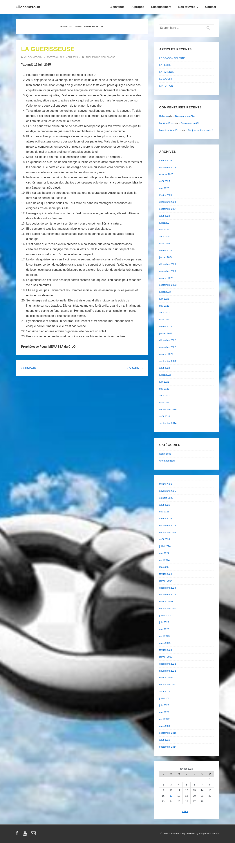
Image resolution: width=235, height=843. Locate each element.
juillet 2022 (165, 374)
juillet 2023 (165, 291)
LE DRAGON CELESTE (172, 58)
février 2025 (165, 195)
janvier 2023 (165, 333)
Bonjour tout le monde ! (200, 130)
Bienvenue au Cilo (185, 116)
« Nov (185, 811)
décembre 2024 (167, 202)
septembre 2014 (167, 423)
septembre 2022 (167, 361)
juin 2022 (164, 381)
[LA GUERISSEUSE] (70, 57)
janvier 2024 (165, 257)
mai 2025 (164, 188)
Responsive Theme (209, 833)
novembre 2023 (167, 271)
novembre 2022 (167, 347)
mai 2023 (164, 305)
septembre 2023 (167, 285)
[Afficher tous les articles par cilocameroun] (32, 57)
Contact (210, 6)
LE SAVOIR (165, 78)
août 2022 (164, 367)
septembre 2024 (167, 208)
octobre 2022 (166, 354)
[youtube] (25, 834)
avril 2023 (164, 312)
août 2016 (164, 416)
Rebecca (164, 116)
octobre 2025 (166, 174)
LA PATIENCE (166, 72)
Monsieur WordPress (170, 130)
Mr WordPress (166, 123)
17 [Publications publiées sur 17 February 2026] (171, 795)
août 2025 (164, 181)
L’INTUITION (166, 85)
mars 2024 (164, 243)
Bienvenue (117, 6)
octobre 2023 (166, 278)
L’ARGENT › (135, 367)
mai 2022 (164, 388)
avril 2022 (164, 395)
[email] (34, 834)
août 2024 (164, 215)
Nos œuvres (189, 6)
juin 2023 (164, 298)
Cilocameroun (28, 7)
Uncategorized (167, 460)
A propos (137, 6)
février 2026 (165, 160)
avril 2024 (164, 236)
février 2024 (165, 250)
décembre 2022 (167, 340)
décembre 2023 (167, 264)
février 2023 (165, 326)
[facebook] (18, 834)
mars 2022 (164, 402)
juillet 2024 (165, 222)
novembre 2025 (167, 167)
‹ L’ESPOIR (28, 367)
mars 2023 (164, 319)
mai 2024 (164, 229)
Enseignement (161, 6)
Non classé (108, 57)
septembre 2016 (167, 409)
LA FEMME (165, 65)
